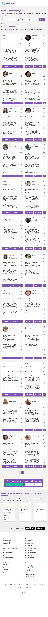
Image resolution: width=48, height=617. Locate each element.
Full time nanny (6, 564)
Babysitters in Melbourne (8, 552)
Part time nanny (6, 566)
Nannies (12, 7)
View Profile (6, 66)
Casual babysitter (6, 567)
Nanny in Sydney (28, 537)
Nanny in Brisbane (29, 540)
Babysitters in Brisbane (8, 554)
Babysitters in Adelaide (8, 559)
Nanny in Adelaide (29, 545)
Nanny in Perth (28, 542)
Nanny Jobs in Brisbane (30, 554)
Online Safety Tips (6, 542)
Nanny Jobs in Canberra (30, 557)
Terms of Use (21, 584)
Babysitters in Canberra (8, 557)
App (6, 584)
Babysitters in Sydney (7, 550)
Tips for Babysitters (7, 538)
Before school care (7, 572)
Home (3, 7)
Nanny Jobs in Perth (29, 555)
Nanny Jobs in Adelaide (30, 559)
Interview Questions (7, 540)
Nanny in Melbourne (29, 538)
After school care (6, 571)
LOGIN (33, 484)
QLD (15, 7)
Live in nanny (5, 569)
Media (15, 584)
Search (7, 7)
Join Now (3, 15)
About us (34, 584)
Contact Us (40, 584)
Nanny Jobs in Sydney (29, 550)
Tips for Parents (6, 537)
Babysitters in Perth (7, 555)
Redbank (19, 7)
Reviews (10, 584)
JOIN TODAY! (14, 484)
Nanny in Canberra (29, 543)
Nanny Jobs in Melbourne (30, 552)
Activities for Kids (6, 543)
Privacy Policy (28, 584)
